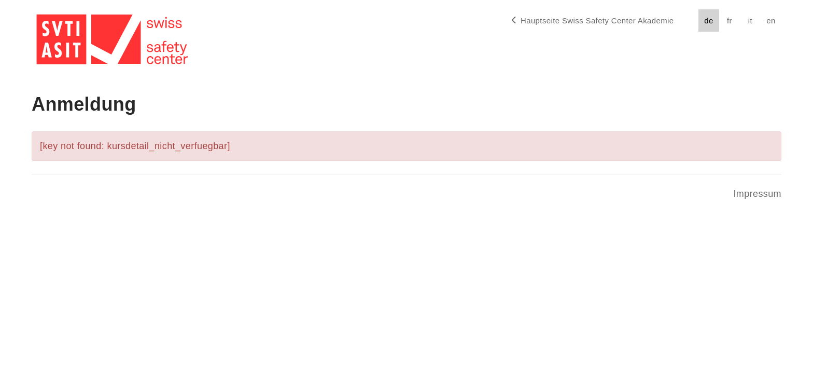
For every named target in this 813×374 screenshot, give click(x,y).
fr (729, 20)
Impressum (757, 194)
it (750, 20)
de (708, 20)
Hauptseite (592, 20)
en (770, 20)
